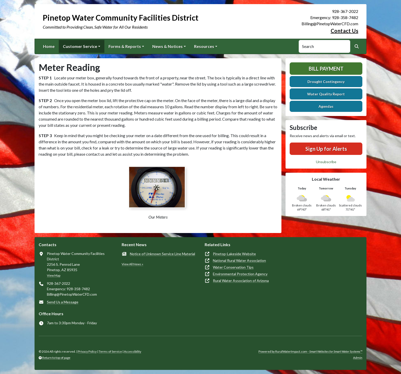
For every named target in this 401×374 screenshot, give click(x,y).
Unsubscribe (326, 162)
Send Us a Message (62, 302)
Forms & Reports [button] (124, 46)
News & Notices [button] (167, 46)
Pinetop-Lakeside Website (234, 254)
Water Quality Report (326, 94)
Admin (357, 358)
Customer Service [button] (80, 46)
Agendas (326, 106)
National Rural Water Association (239, 260)
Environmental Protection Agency (240, 274)
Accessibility (132, 351)
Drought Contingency (326, 81)
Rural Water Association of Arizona (241, 280)
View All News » (132, 264)
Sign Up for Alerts (326, 149)
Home (49, 46)
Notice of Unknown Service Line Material (162, 254)
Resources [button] (204, 46)
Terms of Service (110, 351)
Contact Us (344, 31)
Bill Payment (326, 68)
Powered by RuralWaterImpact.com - (310, 351)
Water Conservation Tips (233, 267)
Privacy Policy (87, 351)
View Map (53, 275)
